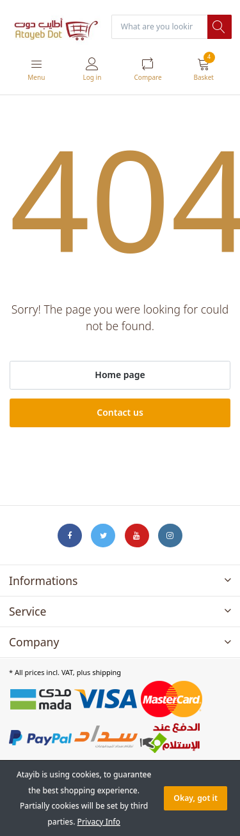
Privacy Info (98, 821)
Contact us (120, 412)
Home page (120, 375)
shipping (106, 672)
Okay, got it (195, 798)
